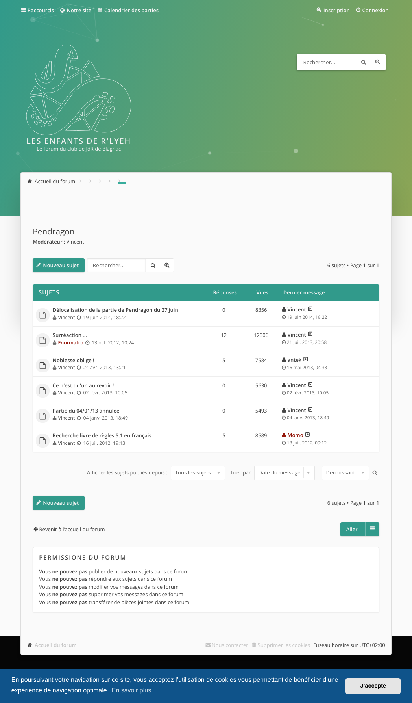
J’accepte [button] (373, 686)
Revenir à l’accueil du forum (72, 529)
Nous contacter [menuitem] (230, 645)
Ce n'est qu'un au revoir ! (83, 386)
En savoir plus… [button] (135, 690)
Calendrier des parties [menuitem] (128, 10)
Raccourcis (41, 10)
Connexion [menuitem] (375, 10)
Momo (295, 435)
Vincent (75, 241)
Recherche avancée (378, 62)
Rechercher (364, 62)
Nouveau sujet (61, 265)
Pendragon (53, 231)
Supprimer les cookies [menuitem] (284, 645)
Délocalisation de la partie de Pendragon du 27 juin (115, 310)
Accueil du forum (56, 645)
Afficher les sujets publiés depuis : (156, 472)
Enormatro (70, 342)
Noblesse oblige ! (73, 360)
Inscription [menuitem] (336, 10)
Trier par (272, 472)
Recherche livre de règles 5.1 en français (102, 436)
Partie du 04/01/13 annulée (86, 411)
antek (294, 359)
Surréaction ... (70, 335)
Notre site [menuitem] (75, 10)
